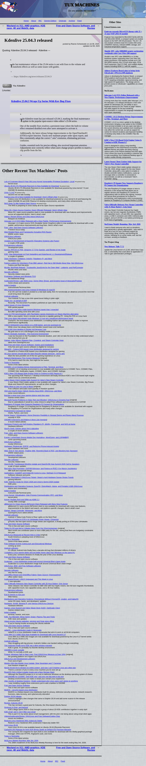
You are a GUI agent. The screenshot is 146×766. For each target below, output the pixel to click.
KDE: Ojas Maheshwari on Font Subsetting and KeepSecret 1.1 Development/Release (38, 254)
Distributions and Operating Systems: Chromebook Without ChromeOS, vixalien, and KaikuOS (41, 599)
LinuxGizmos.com (112, 27)
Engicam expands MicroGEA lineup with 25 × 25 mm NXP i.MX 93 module (123, 33)
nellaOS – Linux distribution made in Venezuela (22, 630)
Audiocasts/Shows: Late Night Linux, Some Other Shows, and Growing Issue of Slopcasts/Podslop (43, 281)
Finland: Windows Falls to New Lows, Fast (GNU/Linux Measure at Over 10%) (35, 654)
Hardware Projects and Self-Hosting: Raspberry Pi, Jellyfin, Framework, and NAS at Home (39, 424)
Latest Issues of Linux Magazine (17, 305)
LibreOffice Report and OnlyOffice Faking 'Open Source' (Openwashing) (32, 575)
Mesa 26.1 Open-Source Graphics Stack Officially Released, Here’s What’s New (35, 210)
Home (26, 21)
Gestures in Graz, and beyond (16, 707)
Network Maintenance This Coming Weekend (22, 358)
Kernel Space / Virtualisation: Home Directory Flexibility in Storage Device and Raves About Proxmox (44, 415)
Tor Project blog (111, 242)
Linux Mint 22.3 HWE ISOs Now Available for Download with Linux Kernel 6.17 (35, 635)
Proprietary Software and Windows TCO (20, 276)
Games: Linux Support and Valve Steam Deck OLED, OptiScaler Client (32, 608)
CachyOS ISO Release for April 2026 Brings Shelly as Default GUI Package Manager (37, 730)
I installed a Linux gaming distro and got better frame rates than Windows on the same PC (39, 553)
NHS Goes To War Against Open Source (20, 203)
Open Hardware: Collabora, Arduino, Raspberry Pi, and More (28, 259)
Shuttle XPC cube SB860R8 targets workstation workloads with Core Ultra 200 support (123, 52)
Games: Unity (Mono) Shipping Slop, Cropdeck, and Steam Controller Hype (34, 340)
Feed (79, 21)
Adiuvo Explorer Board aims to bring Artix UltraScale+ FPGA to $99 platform (122, 72)
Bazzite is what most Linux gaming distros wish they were (26, 395)
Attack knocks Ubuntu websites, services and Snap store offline (29, 621)
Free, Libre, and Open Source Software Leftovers (23, 228)
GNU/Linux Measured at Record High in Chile (22, 535)
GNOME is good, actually (14, 650)
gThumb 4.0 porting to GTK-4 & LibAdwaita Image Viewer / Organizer (31, 519)
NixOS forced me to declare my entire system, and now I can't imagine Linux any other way (40, 668)
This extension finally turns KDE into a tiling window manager (28, 645)
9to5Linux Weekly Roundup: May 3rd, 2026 (122, 224)
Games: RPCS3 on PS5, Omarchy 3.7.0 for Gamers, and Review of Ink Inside (35, 250)
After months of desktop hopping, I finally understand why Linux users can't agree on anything (41, 681)
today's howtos (10, 285)
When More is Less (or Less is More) (18, 386)
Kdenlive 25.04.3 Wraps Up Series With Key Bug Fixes (41, 101)
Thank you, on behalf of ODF (15, 301)
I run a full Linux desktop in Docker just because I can (25, 329)
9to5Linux (109, 91)
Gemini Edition (50, 21)
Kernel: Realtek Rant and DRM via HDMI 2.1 (21, 500)
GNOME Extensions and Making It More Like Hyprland (25, 420)
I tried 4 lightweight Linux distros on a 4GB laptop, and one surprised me (32, 325)
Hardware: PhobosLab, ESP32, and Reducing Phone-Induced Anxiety (31, 446)
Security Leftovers (11, 272)
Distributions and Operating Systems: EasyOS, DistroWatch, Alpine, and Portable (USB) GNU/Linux (43, 486)
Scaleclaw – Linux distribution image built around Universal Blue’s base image (35, 561)
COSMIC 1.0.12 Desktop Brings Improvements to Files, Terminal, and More (123, 118)
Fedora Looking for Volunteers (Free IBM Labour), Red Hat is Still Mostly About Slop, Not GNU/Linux (43, 263)
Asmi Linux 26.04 (11, 725)
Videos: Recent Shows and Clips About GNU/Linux (24, 217)
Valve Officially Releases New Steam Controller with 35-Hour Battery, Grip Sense (123, 206)
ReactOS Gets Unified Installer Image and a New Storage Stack (29, 672)
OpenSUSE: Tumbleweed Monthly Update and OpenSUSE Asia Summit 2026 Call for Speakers (41, 464)
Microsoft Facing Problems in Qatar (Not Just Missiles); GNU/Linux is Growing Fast (37, 400)
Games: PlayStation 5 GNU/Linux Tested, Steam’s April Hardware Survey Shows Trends (39, 477)
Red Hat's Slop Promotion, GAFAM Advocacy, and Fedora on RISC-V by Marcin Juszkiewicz (40, 468)
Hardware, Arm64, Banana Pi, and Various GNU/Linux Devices (29, 603)
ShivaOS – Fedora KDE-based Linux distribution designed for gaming (31, 349)
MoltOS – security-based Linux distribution (21, 690)
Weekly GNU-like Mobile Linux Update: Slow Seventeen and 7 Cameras (32, 663)
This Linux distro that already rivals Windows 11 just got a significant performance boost (38, 318)
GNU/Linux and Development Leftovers (19, 659)
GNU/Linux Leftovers (12, 236)
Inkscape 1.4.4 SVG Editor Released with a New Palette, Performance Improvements (121, 96)
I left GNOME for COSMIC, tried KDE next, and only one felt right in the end (34, 677)
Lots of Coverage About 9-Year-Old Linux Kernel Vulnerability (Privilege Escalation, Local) (39, 181)
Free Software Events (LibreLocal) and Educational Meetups (28, 544)
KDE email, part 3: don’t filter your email (19, 712)
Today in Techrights (11, 362)
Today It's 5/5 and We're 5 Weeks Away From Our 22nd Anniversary (31, 528)
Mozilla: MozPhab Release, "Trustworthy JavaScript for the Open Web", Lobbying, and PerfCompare (43, 267)
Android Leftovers (11, 296)
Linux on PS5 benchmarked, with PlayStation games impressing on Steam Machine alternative (41, 314)
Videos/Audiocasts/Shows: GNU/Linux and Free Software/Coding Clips (32, 716)
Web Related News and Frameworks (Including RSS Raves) (28, 232)
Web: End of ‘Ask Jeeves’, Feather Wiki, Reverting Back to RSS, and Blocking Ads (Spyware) (41, 451)
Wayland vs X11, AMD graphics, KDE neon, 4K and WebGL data (26, 27)
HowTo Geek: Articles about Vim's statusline (21, 429)
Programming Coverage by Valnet (17, 411)
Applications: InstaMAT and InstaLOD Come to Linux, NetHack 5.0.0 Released (35, 473)
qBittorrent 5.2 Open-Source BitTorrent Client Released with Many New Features (36, 504)
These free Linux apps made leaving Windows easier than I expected (31, 310)
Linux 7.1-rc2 (9, 192)
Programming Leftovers (13, 245)
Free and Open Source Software (17, 524)
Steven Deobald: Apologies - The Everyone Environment (26, 334)
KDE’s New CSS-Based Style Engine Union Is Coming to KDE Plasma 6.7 (123, 141)
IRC (40, 21)
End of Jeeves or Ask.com (14, 595)
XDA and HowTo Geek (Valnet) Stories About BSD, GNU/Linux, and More (33, 391)
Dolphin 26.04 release (13, 696)
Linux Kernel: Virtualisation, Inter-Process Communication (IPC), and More (33, 495)
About (33, 21)
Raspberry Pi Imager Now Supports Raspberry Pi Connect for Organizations (123, 184)
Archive (72, 21)
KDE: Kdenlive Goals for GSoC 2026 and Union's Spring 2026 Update (31, 482)
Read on (7, 85)
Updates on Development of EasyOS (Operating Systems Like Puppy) (31, 241)
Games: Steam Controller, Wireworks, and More (23, 511)
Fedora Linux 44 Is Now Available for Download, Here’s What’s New (31, 197)
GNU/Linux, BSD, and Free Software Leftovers (22, 566)
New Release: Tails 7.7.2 (114, 247)
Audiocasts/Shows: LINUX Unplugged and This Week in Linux (28, 579)
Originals (62, 21)
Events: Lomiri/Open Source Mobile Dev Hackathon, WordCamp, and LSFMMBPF (36, 437)
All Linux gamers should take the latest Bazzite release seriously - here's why (34, 354)
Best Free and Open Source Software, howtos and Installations (29, 345)
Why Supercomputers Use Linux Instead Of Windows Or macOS (29, 290)
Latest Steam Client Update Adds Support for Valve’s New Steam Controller (123, 163)
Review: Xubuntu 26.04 (13, 703)
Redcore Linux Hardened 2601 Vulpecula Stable (23, 721)
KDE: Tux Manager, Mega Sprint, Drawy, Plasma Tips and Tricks (29, 617)
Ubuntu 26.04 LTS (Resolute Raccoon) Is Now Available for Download (31, 186)
